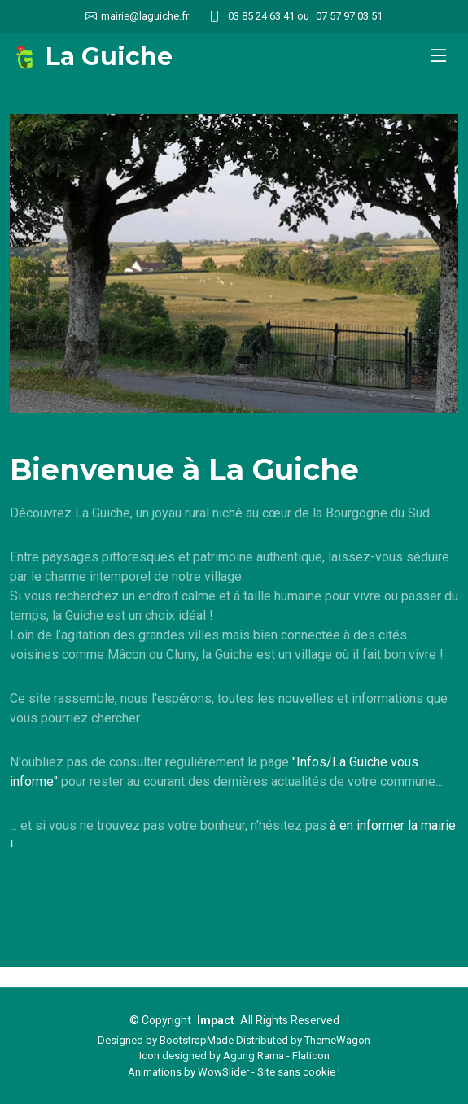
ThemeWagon (337, 1040)
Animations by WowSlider (188, 1072)
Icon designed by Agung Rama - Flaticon (234, 1055)
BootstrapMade (197, 1040)
